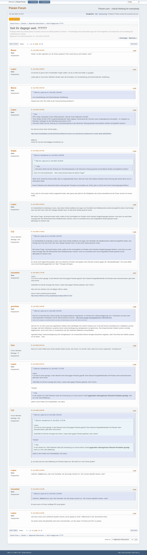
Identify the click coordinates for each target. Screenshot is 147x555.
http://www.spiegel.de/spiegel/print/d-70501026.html (94, 318)
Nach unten (14, 44)
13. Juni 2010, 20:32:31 (37, 364)
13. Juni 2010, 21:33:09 (37, 489)
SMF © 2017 (17, 552)
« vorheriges (123, 38)
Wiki (96, 14)
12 (33, 44)
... (29, 44)
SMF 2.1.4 (10, 552)
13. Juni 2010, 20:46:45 (37, 410)
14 (40, 44)
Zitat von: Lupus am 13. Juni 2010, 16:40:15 (48, 236)
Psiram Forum (17, 8)
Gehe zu (107, 539)
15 (42, 44)
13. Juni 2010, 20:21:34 (37, 345)
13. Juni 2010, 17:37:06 (37, 272)
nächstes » (133, 38)
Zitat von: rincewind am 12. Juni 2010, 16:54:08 (49, 155)
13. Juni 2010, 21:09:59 (37, 470)
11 (31, 44)
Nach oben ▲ (136, 552)
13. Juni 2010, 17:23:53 (37, 231)
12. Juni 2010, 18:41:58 (37, 88)
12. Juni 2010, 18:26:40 (37, 69)
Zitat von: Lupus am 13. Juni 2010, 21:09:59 (48, 493)
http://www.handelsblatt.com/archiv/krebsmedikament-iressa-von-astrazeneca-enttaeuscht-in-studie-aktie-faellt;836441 (71, 133)
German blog (103, 14)
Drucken (134, 44)
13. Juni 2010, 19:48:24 (37, 306)
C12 (12, 232)
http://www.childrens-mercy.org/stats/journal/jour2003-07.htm (51, 295)
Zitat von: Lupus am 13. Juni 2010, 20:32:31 (48, 415)
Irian (13, 345)
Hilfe (119, 552)
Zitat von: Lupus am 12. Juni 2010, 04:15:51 (48, 311)
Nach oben (13, 530)
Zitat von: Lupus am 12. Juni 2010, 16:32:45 (49, 161)
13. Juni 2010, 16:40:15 (37, 204)
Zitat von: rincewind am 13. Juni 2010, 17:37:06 (49, 368)
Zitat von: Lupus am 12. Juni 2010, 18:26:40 (48, 92)
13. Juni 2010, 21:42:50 (37, 513)
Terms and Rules (126, 552)
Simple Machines (26, 552)
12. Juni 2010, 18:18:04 (37, 50)
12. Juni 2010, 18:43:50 (37, 109)
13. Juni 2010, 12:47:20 (37, 150)
